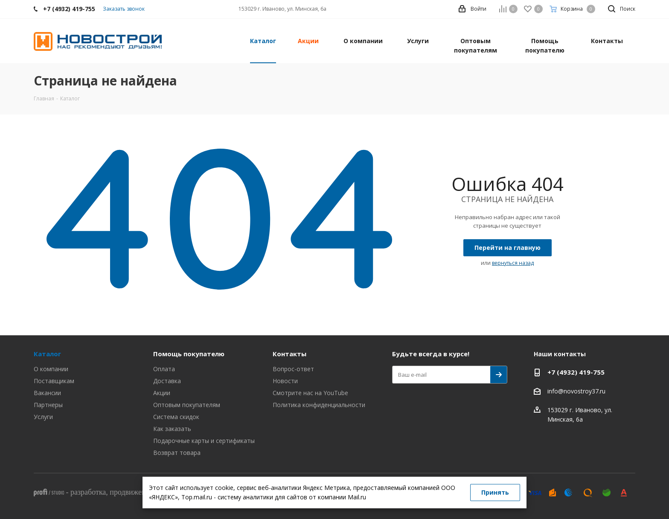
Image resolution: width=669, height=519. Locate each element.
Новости (285, 381)
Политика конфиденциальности (319, 405)
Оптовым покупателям (186, 405)
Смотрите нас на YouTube (310, 393)
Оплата (164, 369)
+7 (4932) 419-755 (576, 372)
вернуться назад (513, 263)
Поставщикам (54, 381)
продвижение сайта (141, 492)
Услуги (43, 417)
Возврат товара (177, 453)
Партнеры (48, 405)
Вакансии (47, 393)
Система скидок (176, 417)
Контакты (289, 353)
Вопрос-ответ (293, 369)
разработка (88, 492)
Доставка (167, 381)
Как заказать (172, 429)
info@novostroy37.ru (576, 391)
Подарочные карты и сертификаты (204, 441)
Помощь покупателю (188, 353)
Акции (161, 393)
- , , (119, 492)
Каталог (47, 353)
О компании (51, 369)
